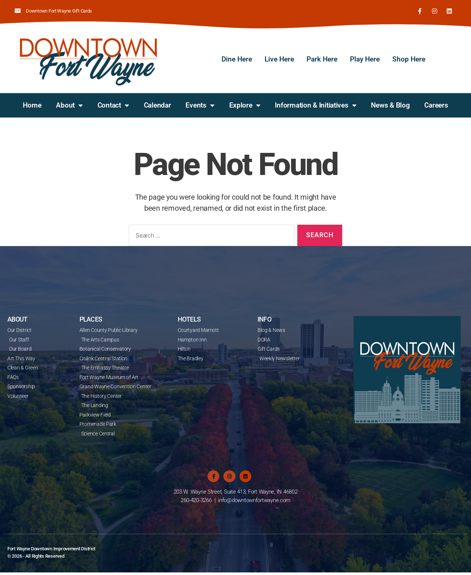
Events (199, 105)
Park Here (322, 59)
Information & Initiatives (315, 105)
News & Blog (390, 104)
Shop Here (408, 59)
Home (32, 104)
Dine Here (237, 59)
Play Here (365, 59)
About (69, 105)
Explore (245, 105)
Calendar (157, 104)
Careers (436, 104)
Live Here (279, 59)
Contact (113, 105)
